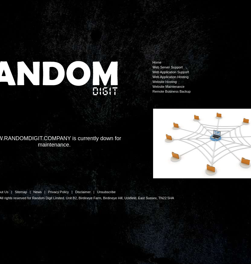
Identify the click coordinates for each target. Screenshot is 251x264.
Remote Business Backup (171, 91)
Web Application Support (170, 72)
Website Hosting (164, 82)
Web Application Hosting (170, 77)
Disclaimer (83, 192)
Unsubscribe (106, 192)
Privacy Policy (58, 192)
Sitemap (21, 192)
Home (156, 62)
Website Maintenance (168, 86)
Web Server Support (167, 67)
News (37, 192)
